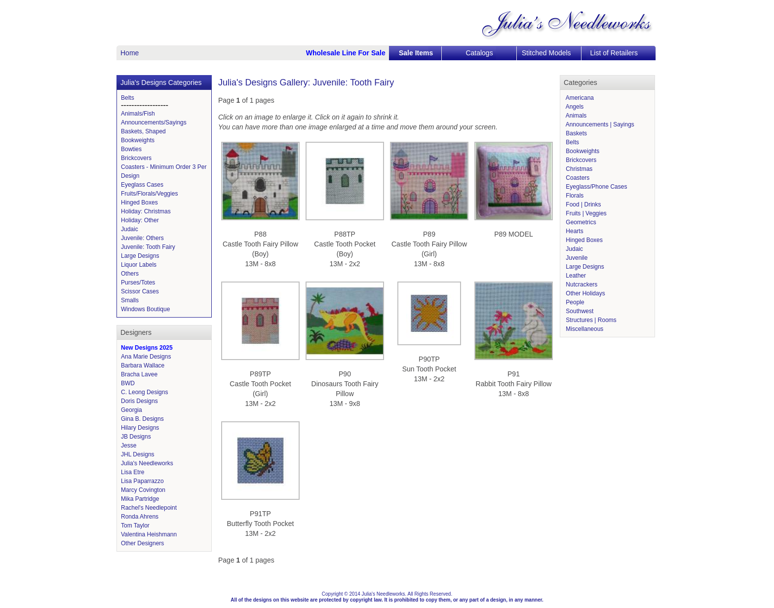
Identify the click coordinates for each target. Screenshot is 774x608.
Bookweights (138, 140)
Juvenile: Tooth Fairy (148, 246)
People (574, 302)
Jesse (128, 445)
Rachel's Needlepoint (149, 507)
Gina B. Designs (142, 418)
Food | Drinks (582, 204)
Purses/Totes (138, 282)
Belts (127, 97)
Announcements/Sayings (154, 122)
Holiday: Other (140, 220)
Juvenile (575, 257)
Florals (573, 195)
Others (130, 273)
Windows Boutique (145, 309)
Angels (573, 106)
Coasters (576, 177)
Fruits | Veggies (585, 213)
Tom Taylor (135, 525)
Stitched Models (546, 53)
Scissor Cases (140, 291)
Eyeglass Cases (142, 184)
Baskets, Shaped (143, 131)
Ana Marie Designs (146, 356)
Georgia (131, 409)
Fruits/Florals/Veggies (149, 193)
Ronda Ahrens (139, 516)
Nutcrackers (580, 284)
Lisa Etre (132, 472)
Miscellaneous (583, 328)
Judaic (129, 229)
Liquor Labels (138, 264)
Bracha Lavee (139, 374)
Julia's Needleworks (147, 463)
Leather (575, 275)
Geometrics (580, 222)
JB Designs (136, 436)
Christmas (578, 168)
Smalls (130, 300)
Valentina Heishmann (149, 534)
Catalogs (479, 53)
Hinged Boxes (139, 202)
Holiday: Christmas (146, 211)
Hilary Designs (140, 427)
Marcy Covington (143, 489)
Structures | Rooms (590, 320)
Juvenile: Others (142, 238)
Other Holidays (584, 293)
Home (129, 53)
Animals (575, 115)
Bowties (131, 149)
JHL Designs (138, 454)
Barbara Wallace (142, 365)
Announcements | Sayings (599, 124)
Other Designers (142, 543)
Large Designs (140, 255)
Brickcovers (136, 158)
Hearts (573, 231)
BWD (128, 383)
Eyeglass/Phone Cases (595, 186)
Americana (579, 97)
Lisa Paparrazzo (142, 481)
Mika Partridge (140, 498)
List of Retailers (614, 53)
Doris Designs (139, 401)
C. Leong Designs (144, 392)
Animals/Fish (138, 113)
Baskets (575, 133)
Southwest (578, 311)
